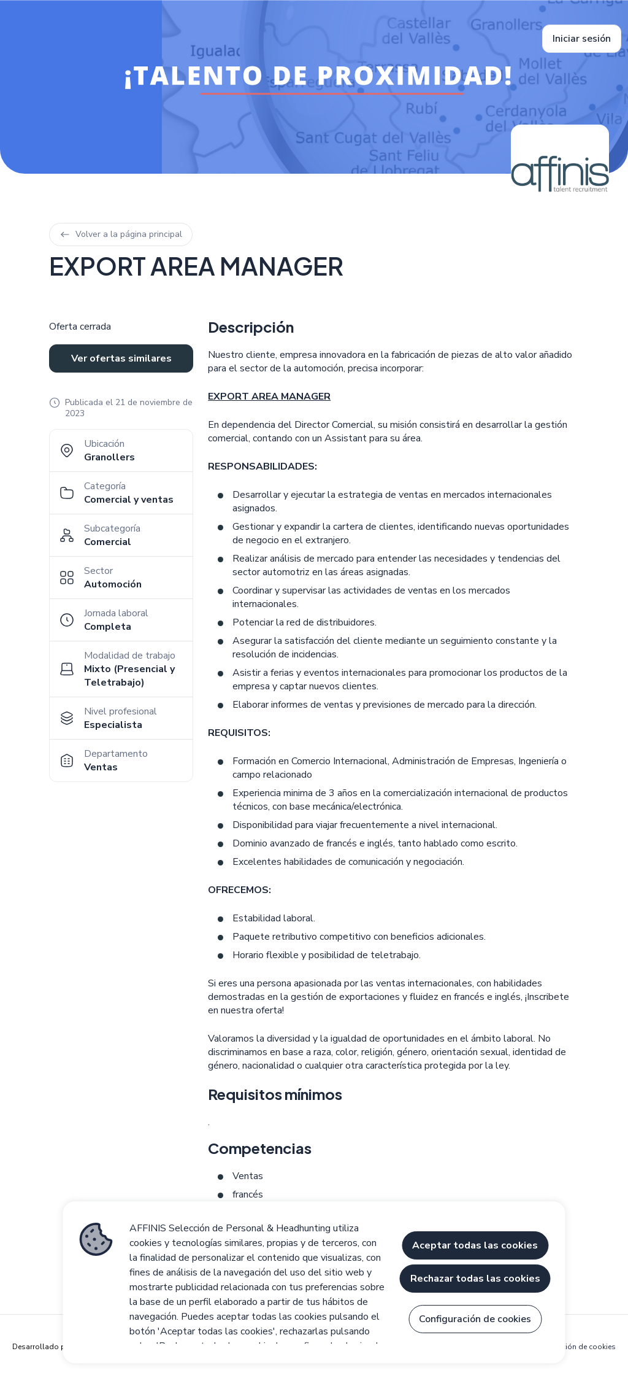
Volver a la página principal (120, 234)
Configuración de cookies (571, 1347)
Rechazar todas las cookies (475, 1278)
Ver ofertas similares (121, 358)
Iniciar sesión (582, 38)
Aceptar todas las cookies (475, 1245)
